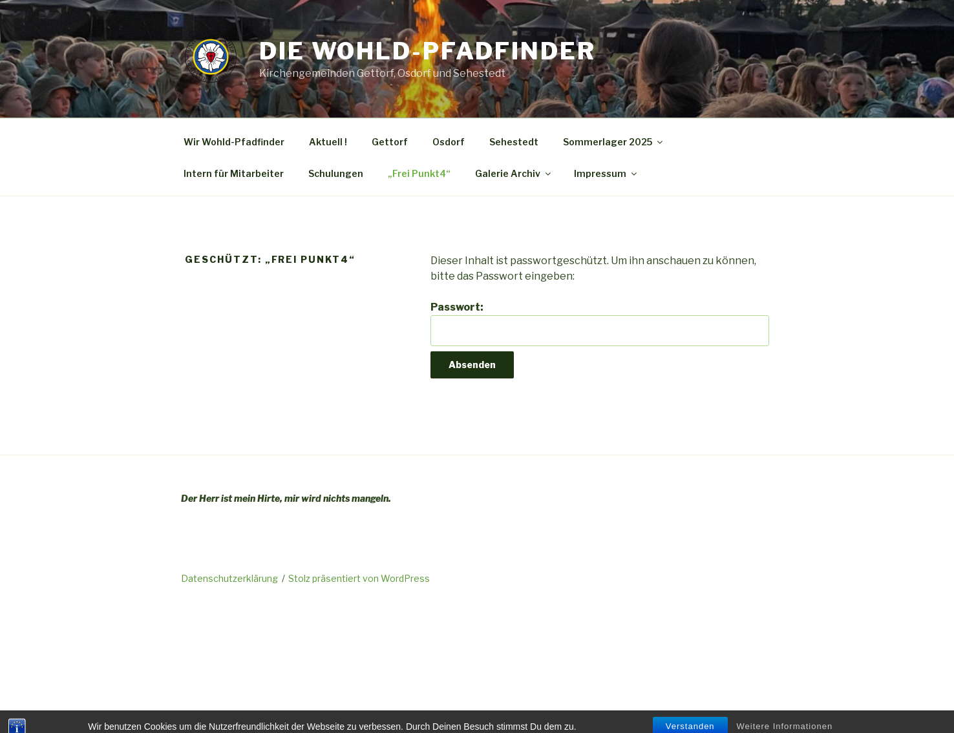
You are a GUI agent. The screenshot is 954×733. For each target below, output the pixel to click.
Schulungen (335, 173)
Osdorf (448, 141)
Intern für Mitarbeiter (234, 173)
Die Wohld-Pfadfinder (427, 51)
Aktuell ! (328, 141)
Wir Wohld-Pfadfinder (234, 141)
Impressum (606, 173)
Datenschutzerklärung (229, 578)
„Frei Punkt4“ (419, 173)
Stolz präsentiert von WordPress (359, 578)
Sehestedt (513, 141)
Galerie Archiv (514, 173)
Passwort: (599, 323)
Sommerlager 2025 (613, 141)
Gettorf (390, 141)
